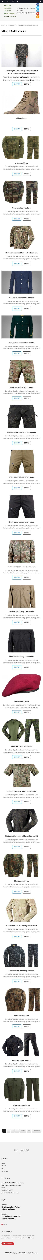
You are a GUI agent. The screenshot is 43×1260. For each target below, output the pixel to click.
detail (26, 84)
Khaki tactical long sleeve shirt (21, 612)
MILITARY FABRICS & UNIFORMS (7, 8)
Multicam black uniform (21, 1060)
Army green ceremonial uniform (21, 343)
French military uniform (21, 208)
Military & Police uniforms (28, 25)
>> (29, 1130)
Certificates (4, 1171)
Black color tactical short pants (21, 522)
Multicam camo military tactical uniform (21, 253)
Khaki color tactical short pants (21, 477)
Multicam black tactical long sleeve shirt (21, 836)
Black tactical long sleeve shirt (21, 657)
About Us (4, 1166)
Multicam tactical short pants (21, 387)
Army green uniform (21, 1105)
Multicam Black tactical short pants (21, 432)
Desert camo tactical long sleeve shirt (21, 926)
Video (3, 1163)
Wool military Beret (21, 701)
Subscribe (9, 1243)
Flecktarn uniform (21, 881)
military (31, 80)
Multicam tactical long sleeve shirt (21, 567)
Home (3, 25)
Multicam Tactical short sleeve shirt (21, 791)
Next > (23, 1130)
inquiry (17, 84)
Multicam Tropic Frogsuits (21, 746)
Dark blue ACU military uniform (21, 971)
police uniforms (20, 77)
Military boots (21, 118)
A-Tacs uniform (21, 163)
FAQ (2, 1168)
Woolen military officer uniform (21, 298)
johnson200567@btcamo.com (10, 1192)
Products (11, 25)
